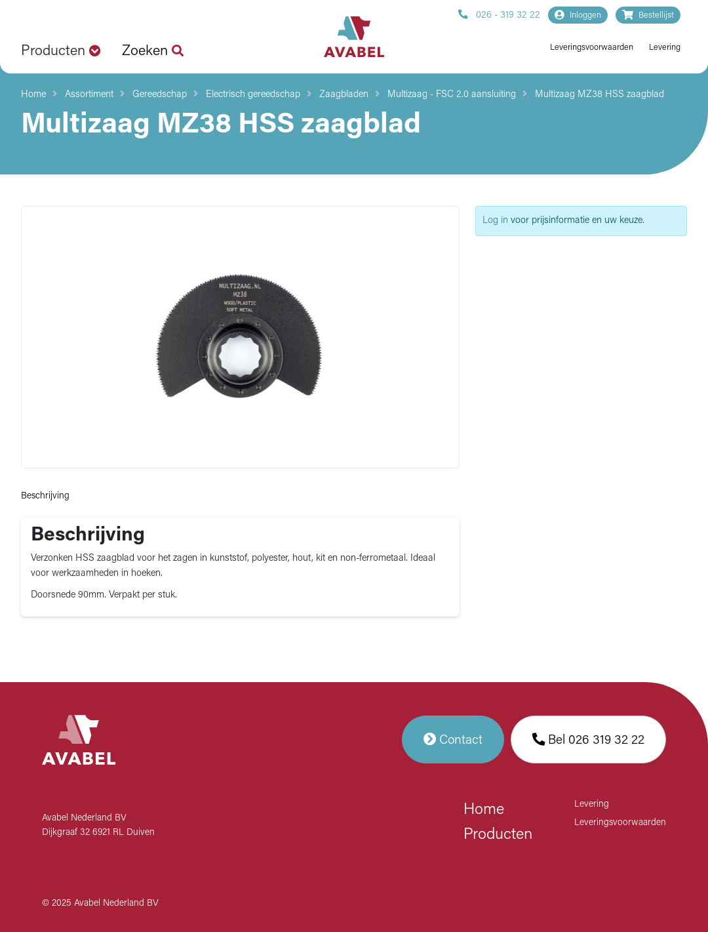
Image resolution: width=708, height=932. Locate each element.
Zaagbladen (343, 95)
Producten (497, 835)
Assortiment (89, 95)
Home (33, 95)
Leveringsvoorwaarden (591, 47)
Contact (452, 739)
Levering (664, 47)
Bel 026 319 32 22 (588, 739)
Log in (495, 221)
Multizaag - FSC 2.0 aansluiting (451, 95)
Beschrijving (45, 496)
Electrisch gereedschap (253, 95)
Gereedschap (159, 95)
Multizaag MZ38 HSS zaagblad (599, 95)
